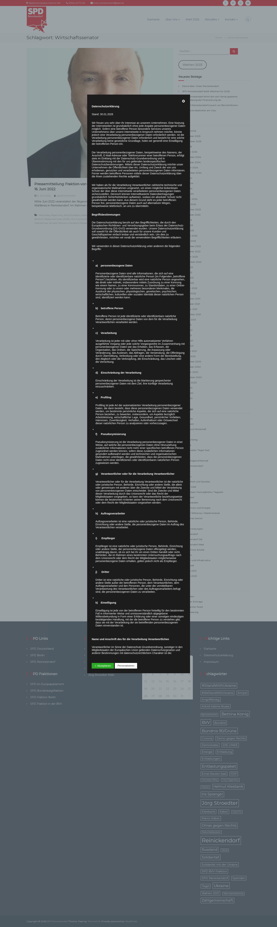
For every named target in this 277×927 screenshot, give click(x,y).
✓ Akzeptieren (102, 665)
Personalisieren (126, 665)
